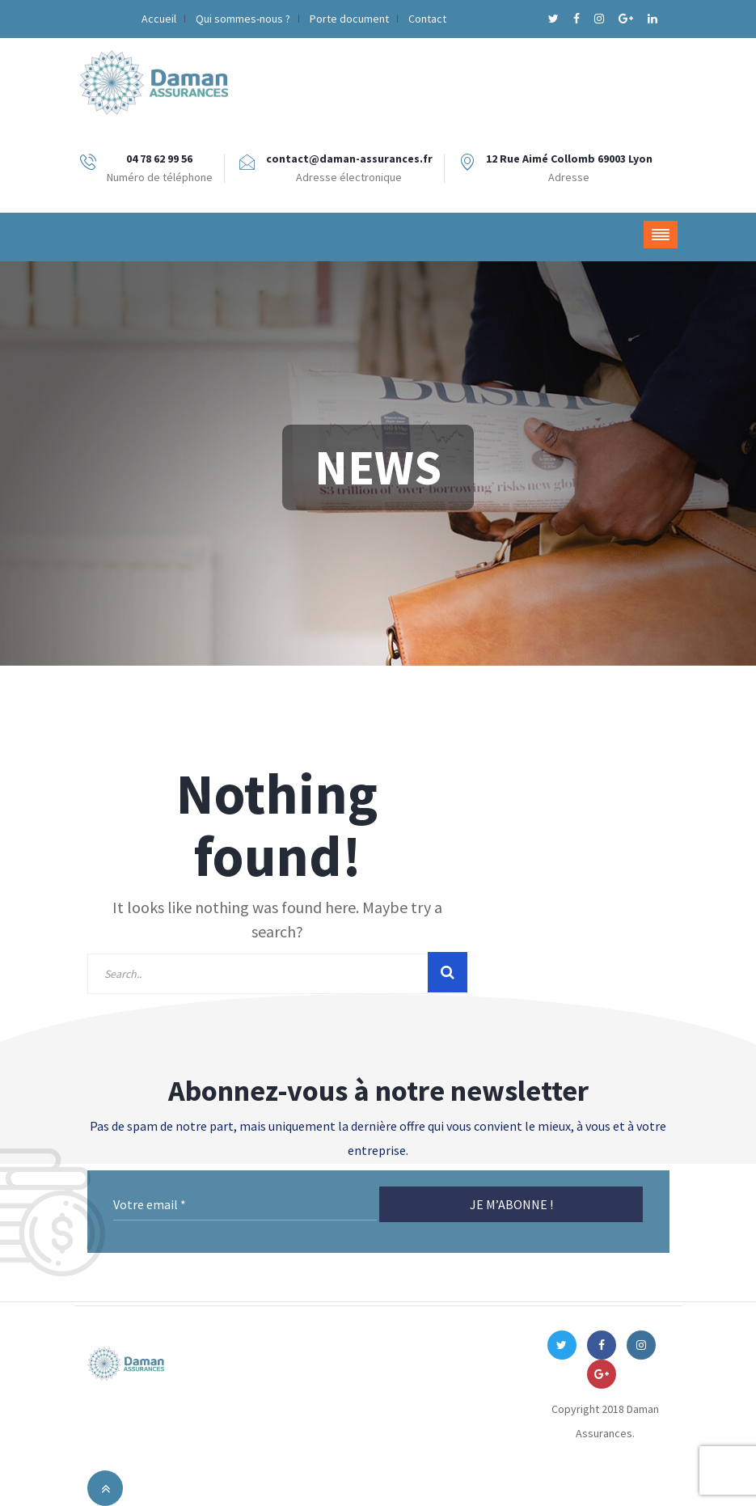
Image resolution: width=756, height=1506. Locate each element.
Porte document (349, 18)
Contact (427, 18)
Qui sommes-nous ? (243, 18)
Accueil (158, 18)
